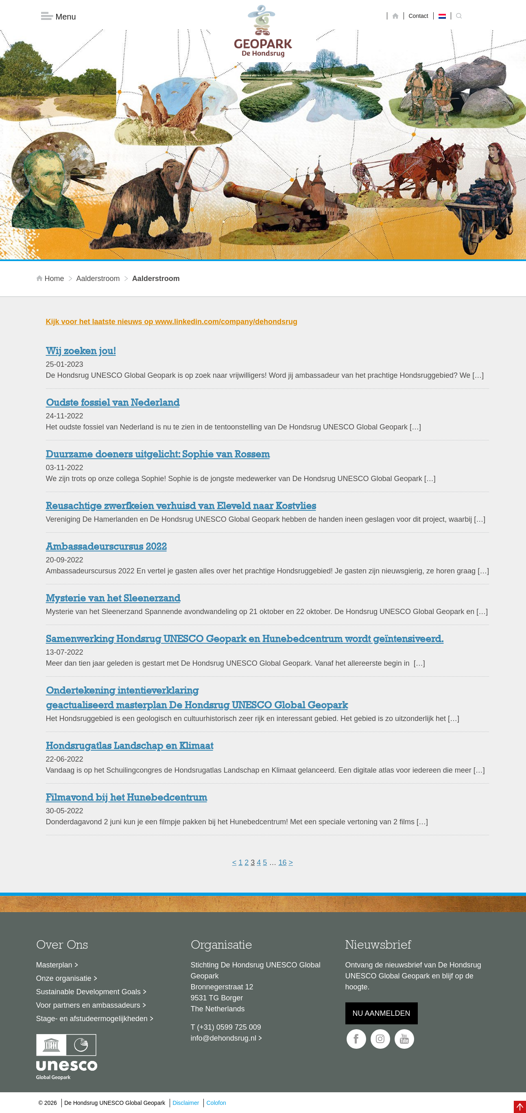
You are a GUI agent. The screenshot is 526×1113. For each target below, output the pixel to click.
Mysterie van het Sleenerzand (113, 599)
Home (51, 278)
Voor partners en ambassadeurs (88, 1005)
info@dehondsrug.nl (223, 1038)
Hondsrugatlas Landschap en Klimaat (129, 746)
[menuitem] (442, 16)
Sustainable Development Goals (88, 992)
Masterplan (54, 965)
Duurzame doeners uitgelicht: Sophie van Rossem (158, 455)
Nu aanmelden (381, 1013)
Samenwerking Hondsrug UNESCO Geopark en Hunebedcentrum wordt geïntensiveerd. (245, 640)
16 (282, 862)
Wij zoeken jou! (81, 352)
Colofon (216, 1103)
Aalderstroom (98, 278)
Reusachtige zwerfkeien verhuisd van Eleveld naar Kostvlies (181, 507)
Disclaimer (185, 1103)
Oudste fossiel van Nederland (112, 403)
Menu (58, 16)
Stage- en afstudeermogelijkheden (92, 1019)
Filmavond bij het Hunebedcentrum (126, 798)
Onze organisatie (64, 978)
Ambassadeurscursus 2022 (106, 547)
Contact (418, 16)
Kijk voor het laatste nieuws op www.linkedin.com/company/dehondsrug (171, 322)
